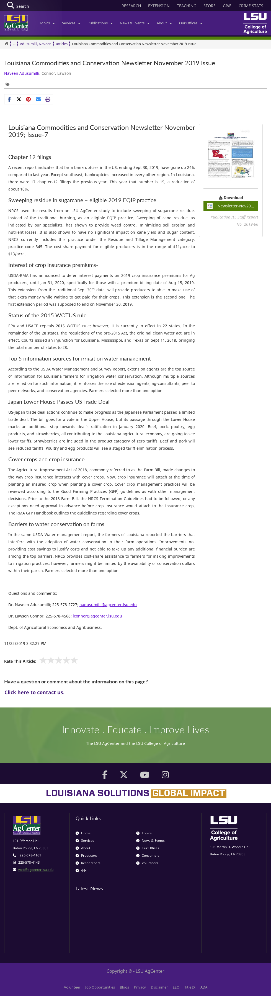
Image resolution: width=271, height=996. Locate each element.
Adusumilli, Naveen (35, 43)
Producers (86, 855)
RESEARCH (131, 5)
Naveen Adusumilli (21, 73)
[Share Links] (28, 99)
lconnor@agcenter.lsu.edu (97, 616)
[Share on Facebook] (9, 99)
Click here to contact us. (34, 692)
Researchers (88, 863)
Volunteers (147, 863)
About (164, 22)
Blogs (124, 987)
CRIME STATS (251, 5)
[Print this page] (48, 99)
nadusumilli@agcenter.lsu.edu (108, 604)
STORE (209, 5)
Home (83, 833)
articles (62, 43)
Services (71, 22)
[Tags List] (9, 84)
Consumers (147, 855)
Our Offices (190, 22)
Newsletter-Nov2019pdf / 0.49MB (232, 206)
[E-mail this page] (38, 99)
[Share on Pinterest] (28, 99)
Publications (100, 22)
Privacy (140, 987)
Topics (47, 22)
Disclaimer (159, 987)
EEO (176, 987)
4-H (81, 870)
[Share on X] (19, 99)
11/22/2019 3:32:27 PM (25, 643)
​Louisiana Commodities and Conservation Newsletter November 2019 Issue (109, 63)
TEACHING (186, 5)
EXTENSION (159, 5)
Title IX (189, 987)
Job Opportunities (100, 987)
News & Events (134, 22)
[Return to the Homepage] (6, 44)
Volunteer (72, 987)
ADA (203, 987)
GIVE (227, 5)
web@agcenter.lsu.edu (35, 869)
